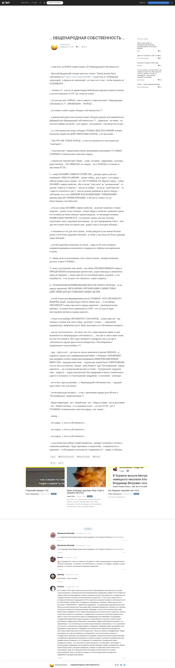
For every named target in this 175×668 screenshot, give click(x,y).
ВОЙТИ (142, 3)
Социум (53, 456)
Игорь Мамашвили (32, 494)
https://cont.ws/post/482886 (78, 77)
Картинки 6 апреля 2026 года (147, 63)
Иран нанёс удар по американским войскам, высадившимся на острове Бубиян (147, 45)
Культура (96, 456)
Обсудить (88, 529)
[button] (172, 3)
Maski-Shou (71, 496)
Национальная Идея (83, 456)
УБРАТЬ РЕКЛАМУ (55, 2)
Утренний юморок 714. (37, 490)
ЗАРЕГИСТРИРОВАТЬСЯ (158, 3)
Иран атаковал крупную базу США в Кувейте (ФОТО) (85, 491)
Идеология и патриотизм (66, 456)
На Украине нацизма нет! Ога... (124, 490)
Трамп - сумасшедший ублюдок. (148, 84)
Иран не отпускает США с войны (149, 55)
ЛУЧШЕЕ (34, 2)
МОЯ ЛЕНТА (25, 2)
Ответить (60, 540)
